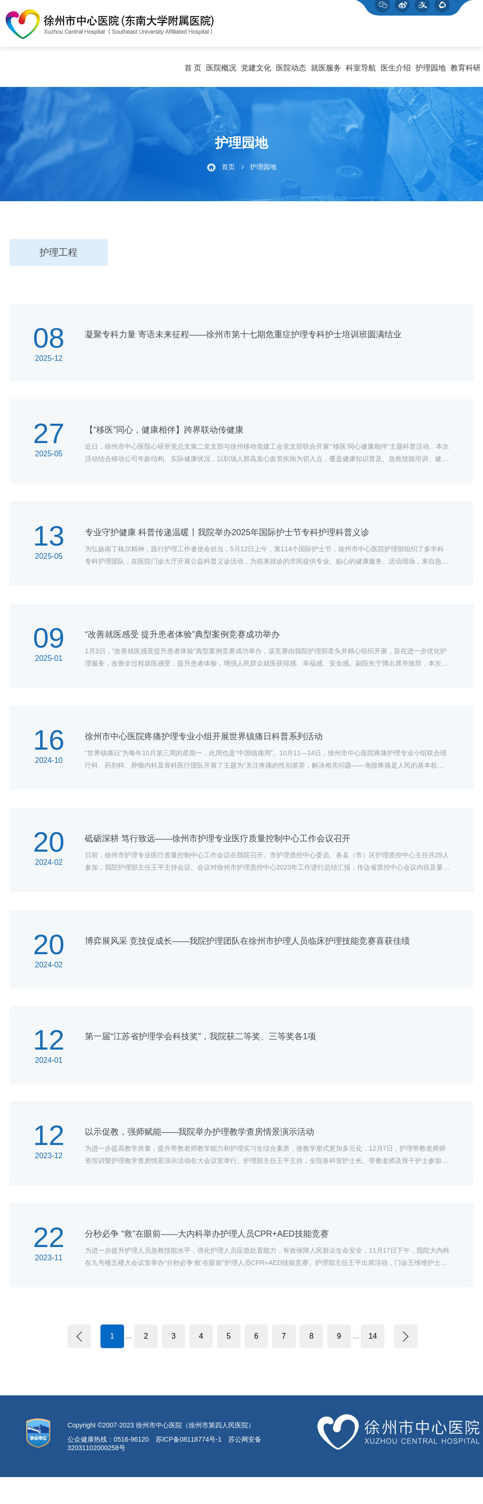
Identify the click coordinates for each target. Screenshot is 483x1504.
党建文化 (256, 72)
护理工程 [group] (58, 256)
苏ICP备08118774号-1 (189, 1466)
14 (372, 1363)
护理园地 (431, 72)
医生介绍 (396, 72)
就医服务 (326, 72)
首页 (228, 171)
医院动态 (291, 72)
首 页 (192, 72)
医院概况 (221, 72)
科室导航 (361, 72)
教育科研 (465, 72)
